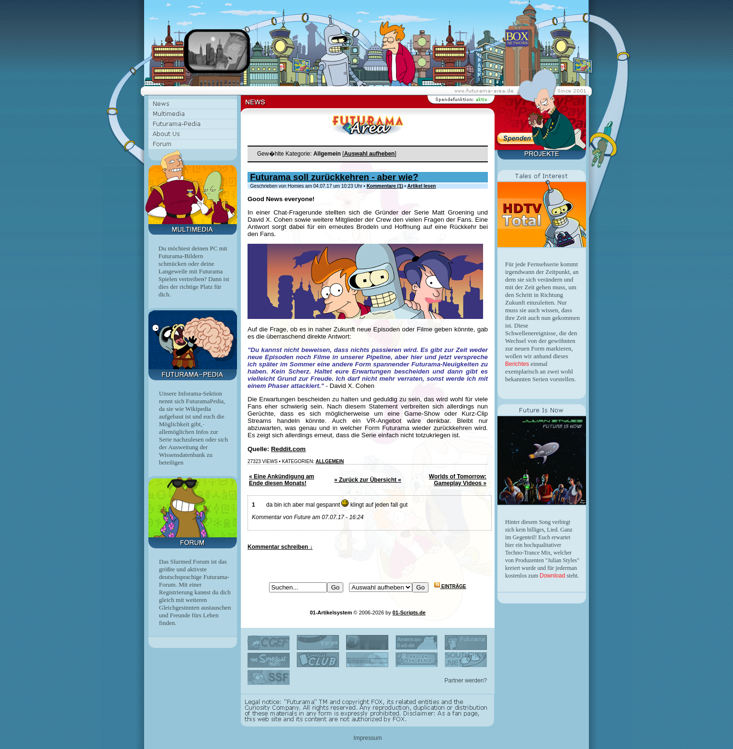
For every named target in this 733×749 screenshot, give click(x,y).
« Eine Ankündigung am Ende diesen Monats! (281, 480)
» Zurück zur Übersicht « (367, 480)
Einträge (450, 586)
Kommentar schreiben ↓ (280, 547)
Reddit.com (288, 449)
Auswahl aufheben (369, 153)
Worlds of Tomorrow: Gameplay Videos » (457, 480)
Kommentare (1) (385, 186)
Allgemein (330, 461)
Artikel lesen (421, 186)
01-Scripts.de (409, 612)
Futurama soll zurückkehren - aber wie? (334, 177)
